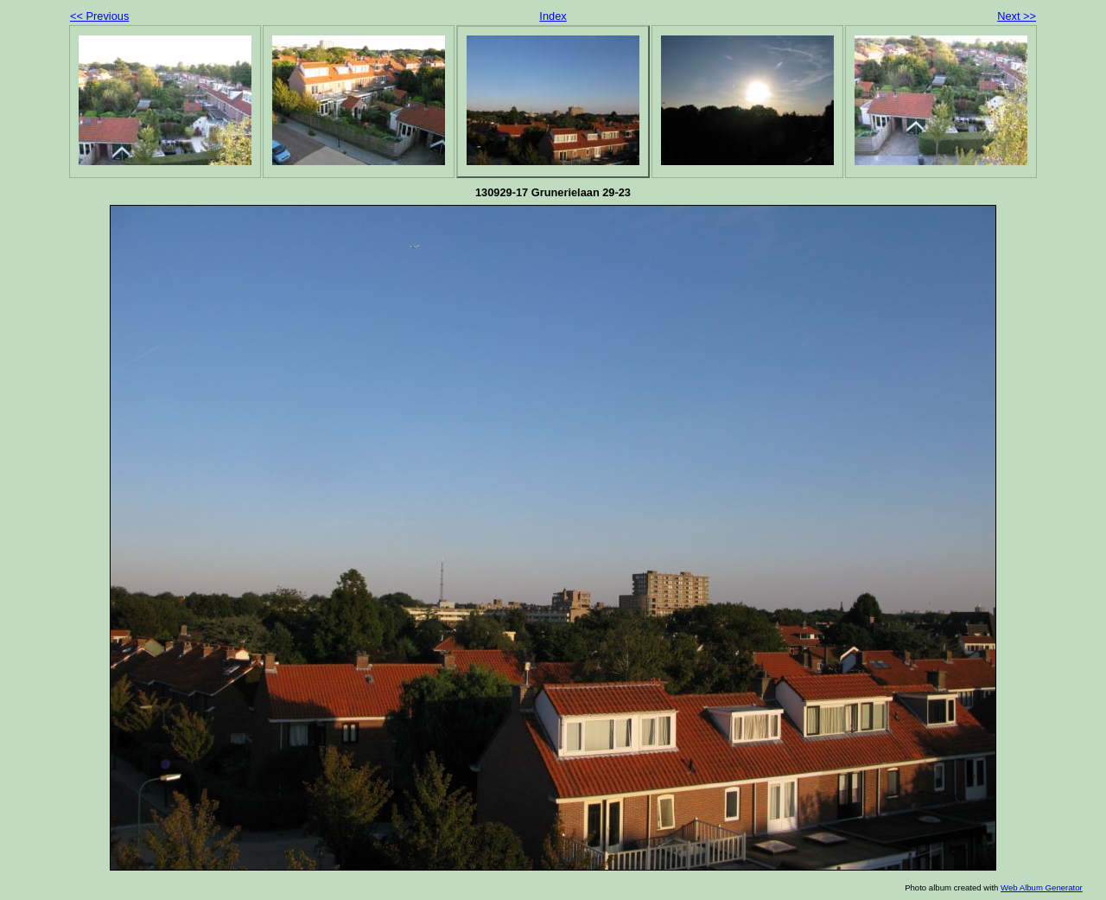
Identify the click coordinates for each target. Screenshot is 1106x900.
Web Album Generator (1042, 887)
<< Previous (99, 16)
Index (552, 16)
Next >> (1016, 16)
